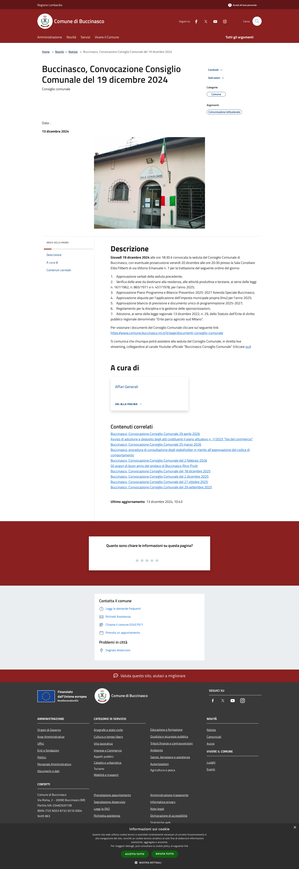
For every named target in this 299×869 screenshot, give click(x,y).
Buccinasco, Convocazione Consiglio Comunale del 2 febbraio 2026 (159, 460)
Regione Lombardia (49, 5)
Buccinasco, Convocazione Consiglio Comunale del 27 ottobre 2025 (159, 481)
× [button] (294, 827)
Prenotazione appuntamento (112, 795)
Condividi (216, 70)
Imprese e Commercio (108, 750)
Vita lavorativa (103, 743)
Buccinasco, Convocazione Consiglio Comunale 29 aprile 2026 (155, 433)
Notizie (73, 51)
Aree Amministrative (50, 736)
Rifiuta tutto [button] (165, 853)
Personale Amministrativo (54, 764)
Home (46, 51)
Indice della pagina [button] (57, 242)
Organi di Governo (49, 730)
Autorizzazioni (159, 764)
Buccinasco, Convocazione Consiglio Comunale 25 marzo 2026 (156, 444)
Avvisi (211, 743)
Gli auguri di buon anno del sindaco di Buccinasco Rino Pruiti (154, 465)
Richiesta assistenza (107, 815)
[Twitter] (204, 21)
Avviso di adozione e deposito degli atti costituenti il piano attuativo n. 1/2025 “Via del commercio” (182, 439)
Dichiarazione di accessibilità (168, 815)
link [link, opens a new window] (186, 846)
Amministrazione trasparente (169, 795)
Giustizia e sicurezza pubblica (169, 736)
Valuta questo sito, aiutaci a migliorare (149, 676)
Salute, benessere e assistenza (170, 757)
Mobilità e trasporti (106, 775)
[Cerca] (257, 21)
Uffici (40, 743)
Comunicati (214, 736)
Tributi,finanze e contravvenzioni (171, 743)
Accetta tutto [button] (134, 854)
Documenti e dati (48, 771)
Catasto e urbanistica (107, 762)
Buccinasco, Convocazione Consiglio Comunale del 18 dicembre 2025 (161, 471)
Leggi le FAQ (102, 808)
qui (247, 346)
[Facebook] (194, 21)
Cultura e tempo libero (108, 736)
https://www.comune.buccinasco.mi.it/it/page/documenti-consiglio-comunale (167, 332)
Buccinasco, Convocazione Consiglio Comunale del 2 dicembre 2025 (160, 476)
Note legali (157, 808)
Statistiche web (160, 822)
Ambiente (156, 750)
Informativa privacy (162, 802)
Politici (41, 757)
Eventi (211, 769)
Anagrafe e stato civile (108, 730)
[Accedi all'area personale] (242, 5)
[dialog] (149, 846)
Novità (59, 51)
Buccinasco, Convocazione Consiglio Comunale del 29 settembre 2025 (161, 487)
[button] (149, 862)
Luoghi (211, 762)
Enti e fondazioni (48, 750)
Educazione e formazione (166, 729)
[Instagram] (223, 21)
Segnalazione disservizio (109, 802)
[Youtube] (213, 21)
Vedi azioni (216, 78)
